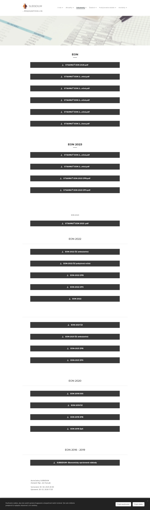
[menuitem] (105, 7)
